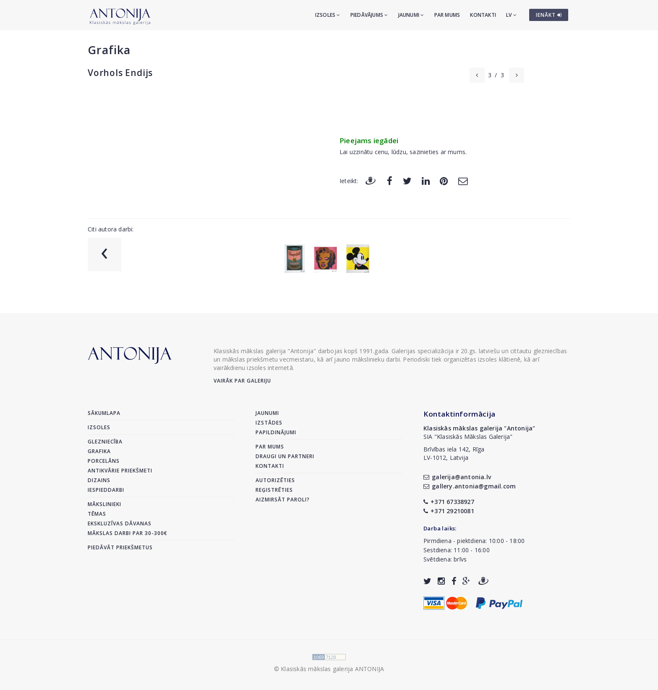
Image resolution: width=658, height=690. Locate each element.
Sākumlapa (104, 413)
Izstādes (269, 422)
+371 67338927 (448, 502)
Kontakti (483, 14)
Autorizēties (275, 480)
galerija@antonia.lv (457, 477)
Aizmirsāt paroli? (283, 499)
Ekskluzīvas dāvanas (119, 523)
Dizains (99, 480)
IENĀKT (549, 14)
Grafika (109, 50)
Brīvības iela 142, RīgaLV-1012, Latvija (454, 453)
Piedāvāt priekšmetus (120, 547)
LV (511, 14)
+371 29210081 (448, 511)
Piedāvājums (369, 14)
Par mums (447, 14)
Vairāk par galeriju (242, 380)
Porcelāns (104, 460)
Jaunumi (411, 14)
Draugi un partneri (285, 456)
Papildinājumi (276, 432)
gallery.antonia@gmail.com (469, 486)
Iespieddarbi (106, 489)
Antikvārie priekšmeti (120, 470)
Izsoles (327, 14)
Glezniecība (105, 441)
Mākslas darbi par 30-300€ (127, 533)
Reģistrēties (274, 489)
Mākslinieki (104, 504)
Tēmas (97, 513)
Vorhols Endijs (120, 73)
